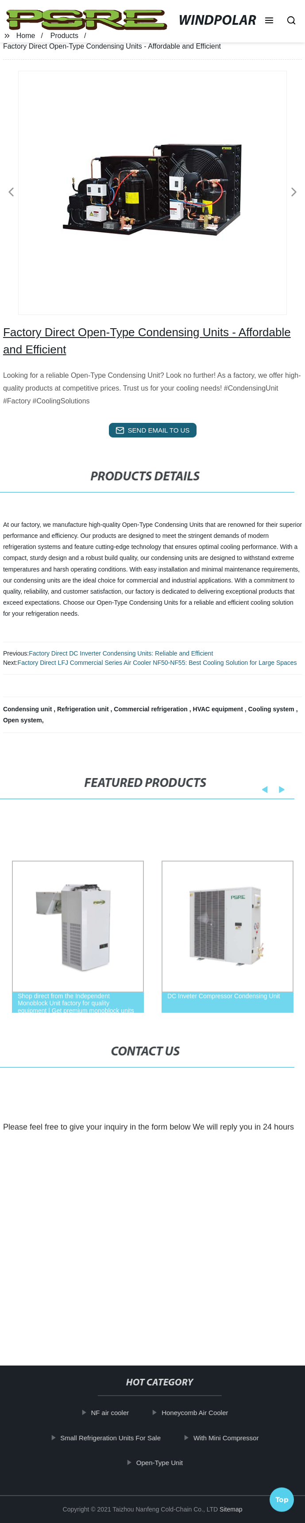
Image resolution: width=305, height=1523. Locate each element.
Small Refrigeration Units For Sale (118, 1437)
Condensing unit (28, 709)
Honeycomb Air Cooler (202, 1412)
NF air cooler (117, 1412)
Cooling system (272, 709)
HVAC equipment (219, 709)
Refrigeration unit (84, 709)
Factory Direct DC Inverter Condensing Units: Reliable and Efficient (121, 653)
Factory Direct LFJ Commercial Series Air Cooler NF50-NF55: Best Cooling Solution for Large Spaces (157, 662)
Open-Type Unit (167, 1462)
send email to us (153, 430)
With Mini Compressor (233, 1437)
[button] (269, 21)
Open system (22, 720)
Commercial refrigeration (151, 709)
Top (282, 1496)
